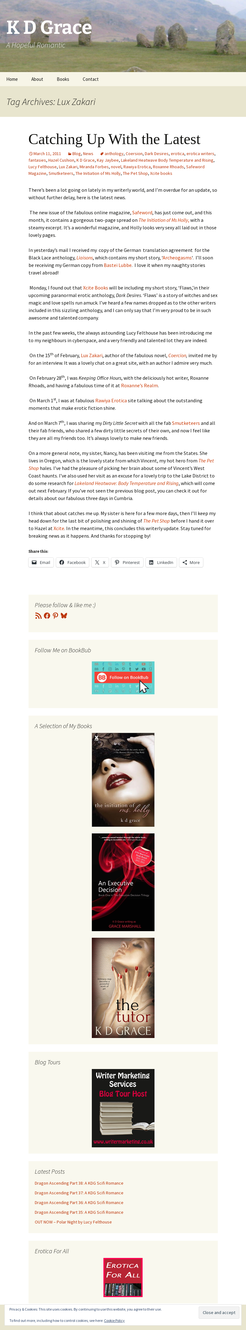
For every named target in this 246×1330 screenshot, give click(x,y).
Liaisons (84, 257)
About (37, 79)
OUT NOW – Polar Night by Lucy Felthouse (73, 1222)
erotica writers (200, 153)
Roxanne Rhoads (168, 167)
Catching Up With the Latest (115, 139)
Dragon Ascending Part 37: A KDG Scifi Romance (79, 1193)
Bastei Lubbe (118, 265)
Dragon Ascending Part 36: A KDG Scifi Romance (79, 1202)
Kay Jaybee (108, 160)
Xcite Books (95, 287)
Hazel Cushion (61, 160)
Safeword (141, 212)
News (88, 153)
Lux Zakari (68, 167)
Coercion (177, 355)
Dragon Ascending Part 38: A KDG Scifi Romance (79, 1183)
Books (63, 79)
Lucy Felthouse (43, 167)
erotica (177, 153)
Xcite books (161, 173)
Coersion (134, 153)
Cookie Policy (114, 1320)
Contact (91, 79)
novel (116, 167)
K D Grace (85, 160)
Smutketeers (61, 173)
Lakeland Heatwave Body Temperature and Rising (167, 160)
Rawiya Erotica (137, 167)
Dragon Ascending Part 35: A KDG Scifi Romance (79, 1212)
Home (12, 79)
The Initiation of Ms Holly (98, 173)
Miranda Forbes (94, 167)
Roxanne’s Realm (139, 385)
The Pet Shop (135, 173)
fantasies (37, 160)
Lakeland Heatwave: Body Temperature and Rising (127, 483)
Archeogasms (177, 257)
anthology (114, 153)
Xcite (59, 528)
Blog (76, 153)
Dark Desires (157, 153)
